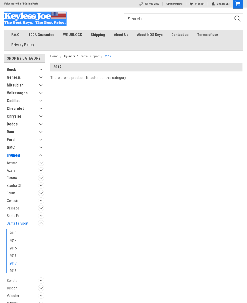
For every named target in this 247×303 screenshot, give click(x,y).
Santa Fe (13, 215)
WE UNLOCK (72, 34)
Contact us (179, 34)
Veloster (13, 295)
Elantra (12, 178)
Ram (10, 131)
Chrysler (14, 116)
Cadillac (13, 100)
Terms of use (207, 34)
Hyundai (13, 155)
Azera (11, 170)
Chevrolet (15, 108)
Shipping (98, 34)
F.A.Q (15, 34)
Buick (11, 69)
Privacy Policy (22, 44)
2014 (13, 240)
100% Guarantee (41, 34)
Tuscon (12, 288)
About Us (121, 34)
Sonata (12, 280)
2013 (13, 233)
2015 (13, 248)
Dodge (12, 124)
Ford (11, 139)
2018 (13, 271)
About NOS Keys (150, 34)
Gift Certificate (174, 4)
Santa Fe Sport (17, 223)
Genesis (14, 77)
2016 (13, 255)
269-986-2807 (149, 4)
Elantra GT (14, 185)
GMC (11, 147)
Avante (12, 163)
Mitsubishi (15, 85)
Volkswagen (17, 93)
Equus (11, 193)
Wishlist (197, 4)
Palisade (13, 208)
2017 (13, 263)
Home (54, 56)
